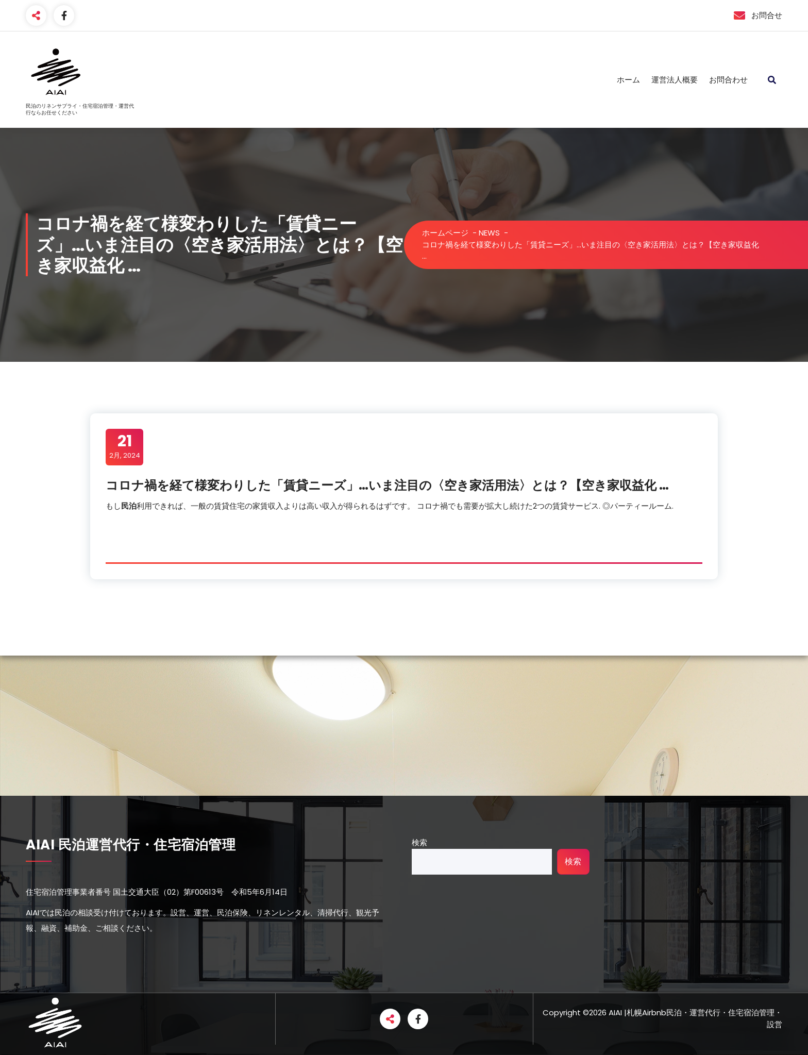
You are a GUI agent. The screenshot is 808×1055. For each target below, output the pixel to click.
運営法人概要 (674, 79)
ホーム (628, 79)
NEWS (489, 232)
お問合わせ (728, 79)
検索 (419, 842)
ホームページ (445, 232)
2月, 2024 (124, 446)
